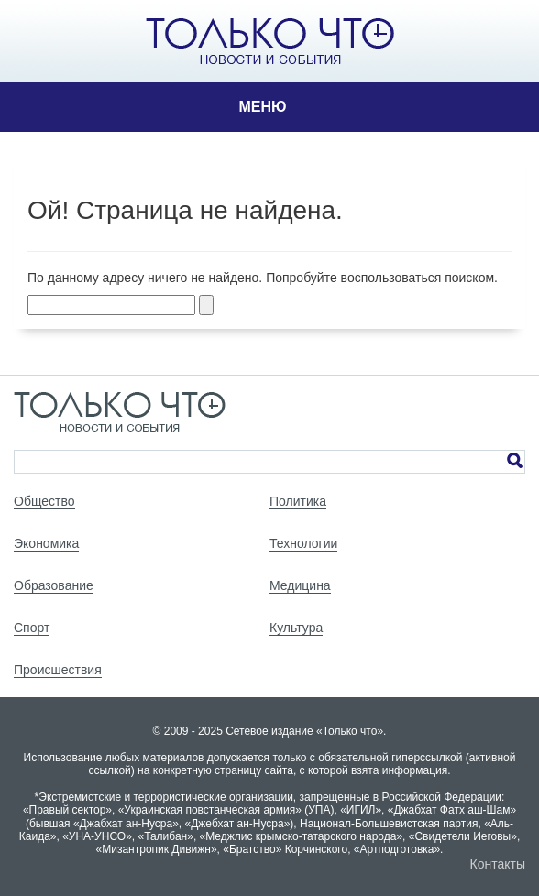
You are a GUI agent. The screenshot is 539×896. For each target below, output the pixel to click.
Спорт (32, 627)
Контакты (497, 864)
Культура (296, 627)
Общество (44, 501)
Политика (298, 501)
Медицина (300, 585)
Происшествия (58, 669)
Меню (262, 107)
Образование (54, 585)
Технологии (303, 543)
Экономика (46, 543)
